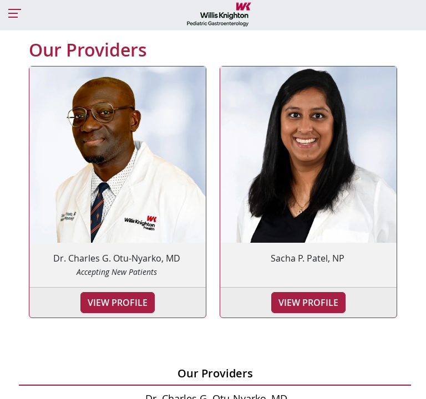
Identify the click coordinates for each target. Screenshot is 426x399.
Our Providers (215, 373)
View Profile (118, 302)
